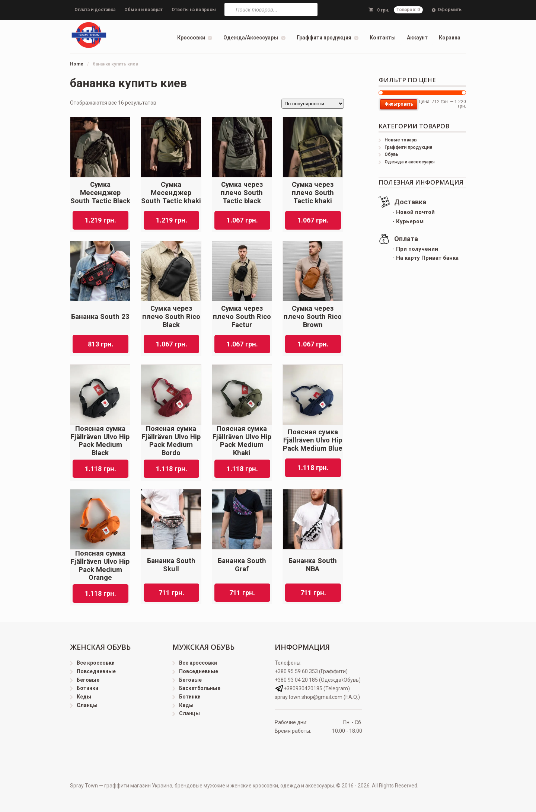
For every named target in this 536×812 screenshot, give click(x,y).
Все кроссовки (96, 663)
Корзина (449, 38)
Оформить (450, 9)
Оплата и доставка (94, 9)
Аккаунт (417, 38)
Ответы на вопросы (194, 9)
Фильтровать (399, 104)
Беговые (88, 680)
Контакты (383, 38)
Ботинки (87, 688)
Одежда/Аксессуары (250, 38)
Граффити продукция (324, 38)
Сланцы (87, 705)
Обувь (391, 154)
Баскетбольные (199, 688)
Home (76, 64)
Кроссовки (191, 38)
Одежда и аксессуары (410, 161)
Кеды (84, 697)
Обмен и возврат (143, 9)
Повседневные (96, 671)
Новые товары (401, 140)
